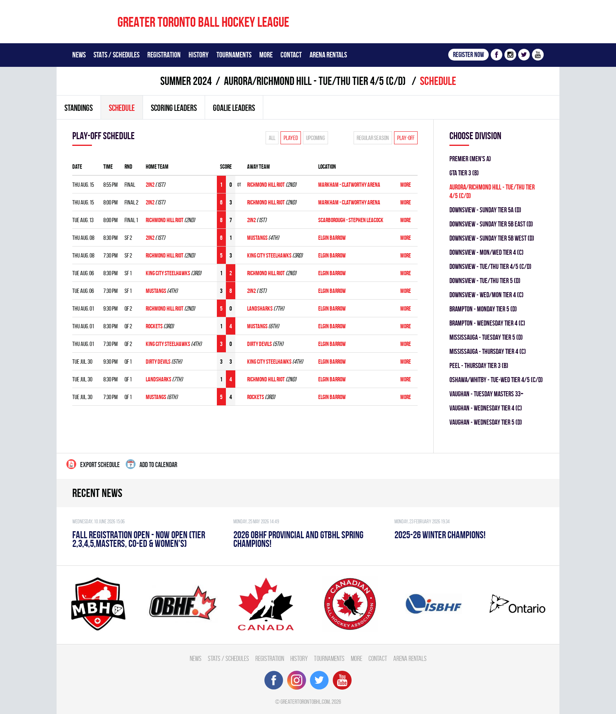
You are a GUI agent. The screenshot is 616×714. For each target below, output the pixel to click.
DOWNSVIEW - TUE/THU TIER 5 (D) (485, 280)
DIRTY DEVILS (259, 343)
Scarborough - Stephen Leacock (350, 220)
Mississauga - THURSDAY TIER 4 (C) (487, 351)
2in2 (150, 184)
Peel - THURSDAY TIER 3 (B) (478, 365)
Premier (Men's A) (470, 158)
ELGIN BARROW (332, 237)
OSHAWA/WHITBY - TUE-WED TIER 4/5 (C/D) (496, 379)
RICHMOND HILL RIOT (266, 184)
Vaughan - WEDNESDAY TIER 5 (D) (485, 422)
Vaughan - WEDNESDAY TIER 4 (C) (485, 408)
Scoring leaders (174, 107)
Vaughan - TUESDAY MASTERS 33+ (486, 393)
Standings (78, 107)
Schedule (122, 107)
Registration (164, 54)
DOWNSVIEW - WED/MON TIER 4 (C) (486, 294)
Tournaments (233, 54)
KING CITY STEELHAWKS (269, 255)
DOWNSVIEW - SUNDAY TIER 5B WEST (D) (491, 238)
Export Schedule (93, 464)
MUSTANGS (257, 237)
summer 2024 (186, 80)
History (199, 54)
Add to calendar (151, 464)
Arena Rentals (328, 54)
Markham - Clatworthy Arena (349, 184)
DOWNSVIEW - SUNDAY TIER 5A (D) (485, 209)
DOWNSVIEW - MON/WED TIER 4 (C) (486, 252)
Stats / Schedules (116, 54)
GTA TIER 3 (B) (464, 173)
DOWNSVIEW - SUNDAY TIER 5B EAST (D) (491, 224)
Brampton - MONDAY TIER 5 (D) (483, 309)
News (79, 54)
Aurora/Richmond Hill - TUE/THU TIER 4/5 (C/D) (316, 80)
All (272, 137)
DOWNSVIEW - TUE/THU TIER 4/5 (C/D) (490, 266)
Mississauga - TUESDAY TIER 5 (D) (486, 337)
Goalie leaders (234, 107)
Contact (291, 54)
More (266, 54)
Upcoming (315, 137)
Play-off (405, 137)
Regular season (373, 137)
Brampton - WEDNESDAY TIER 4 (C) (487, 323)
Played (291, 137)
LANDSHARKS (260, 308)
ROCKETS (154, 326)
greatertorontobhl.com (305, 701)
